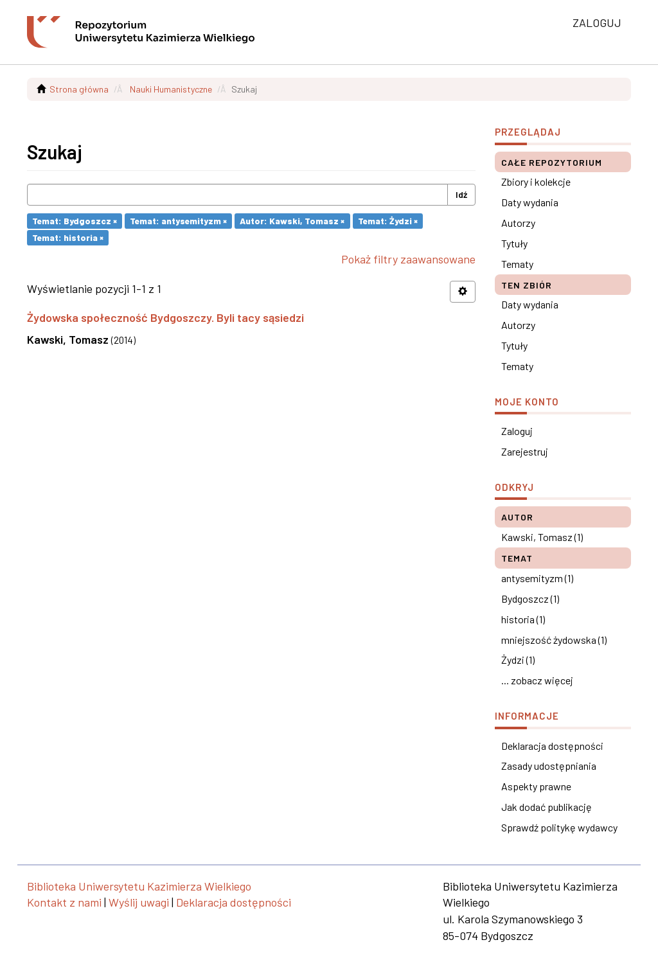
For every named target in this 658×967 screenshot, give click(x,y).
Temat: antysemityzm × (178, 220)
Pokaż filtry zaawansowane (408, 259)
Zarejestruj (524, 451)
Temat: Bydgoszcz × (74, 220)
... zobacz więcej (537, 680)
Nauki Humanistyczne (171, 89)
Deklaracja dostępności (552, 746)
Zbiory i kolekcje (536, 181)
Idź (461, 194)
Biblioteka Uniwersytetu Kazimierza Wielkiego (139, 886)
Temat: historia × (67, 237)
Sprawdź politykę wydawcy (559, 827)
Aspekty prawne (536, 786)
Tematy (517, 264)
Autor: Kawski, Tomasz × (292, 220)
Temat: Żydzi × (388, 220)
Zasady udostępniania (548, 765)
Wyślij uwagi (139, 902)
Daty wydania (529, 202)
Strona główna (79, 89)
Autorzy (518, 223)
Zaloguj (517, 431)
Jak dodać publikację (546, 807)
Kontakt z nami (64, 902)
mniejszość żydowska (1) (554, 640)
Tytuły (514, 243)
